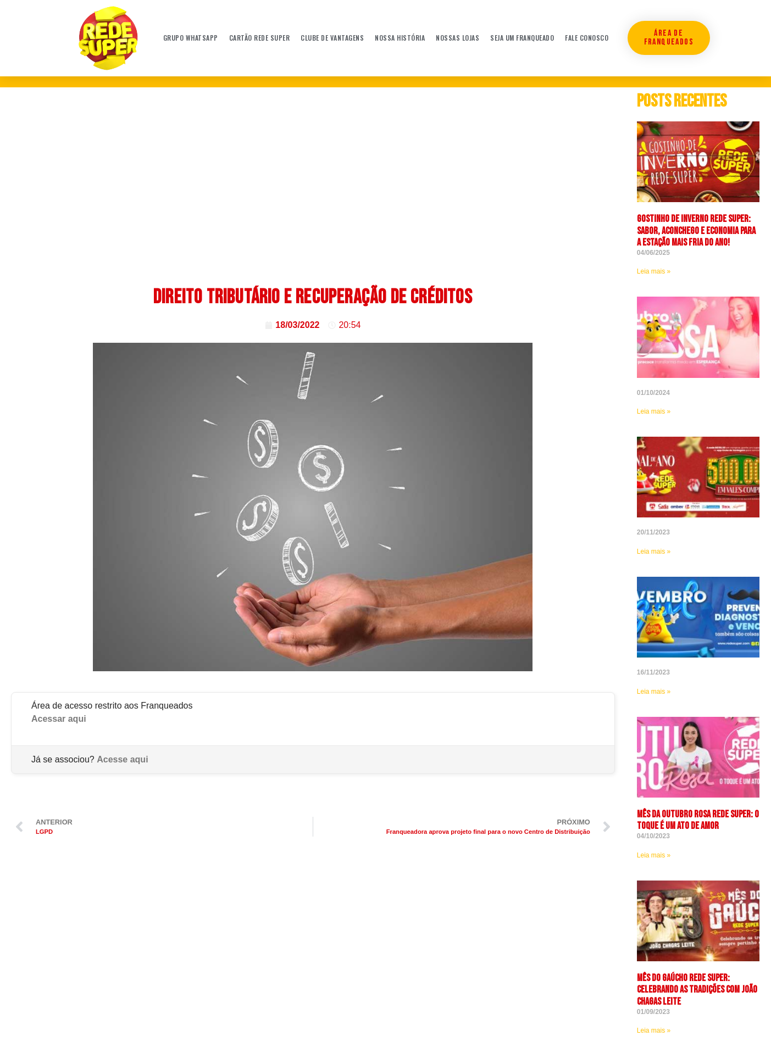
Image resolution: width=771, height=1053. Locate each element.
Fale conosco (586, 37)
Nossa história (400, 37)
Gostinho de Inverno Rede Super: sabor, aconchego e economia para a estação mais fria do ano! (696, 230)
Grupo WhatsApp (190, 37)
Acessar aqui (58, 718)
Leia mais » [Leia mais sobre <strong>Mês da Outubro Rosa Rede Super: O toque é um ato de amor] (653, 855)
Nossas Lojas (457, 37)
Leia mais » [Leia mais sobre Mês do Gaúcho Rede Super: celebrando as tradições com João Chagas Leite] (653, 1030)
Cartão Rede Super (259, 37)
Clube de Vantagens (332, 37)
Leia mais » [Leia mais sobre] (653, 411)
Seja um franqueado (522, 37)
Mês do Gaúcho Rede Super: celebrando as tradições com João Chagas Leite (697, 989)
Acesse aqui (122, 759)
